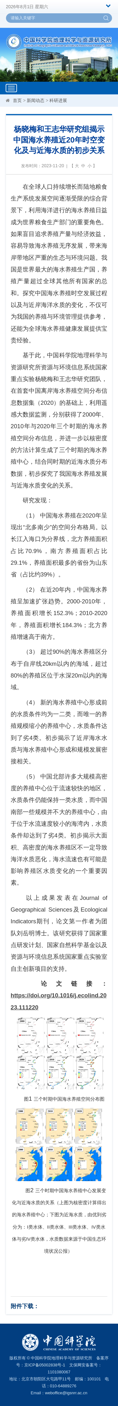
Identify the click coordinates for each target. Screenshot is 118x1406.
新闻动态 (35, 100)
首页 (17, 100)
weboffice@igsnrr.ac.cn (66, 1392)
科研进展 (58, 100)
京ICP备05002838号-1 (44, 1365)
